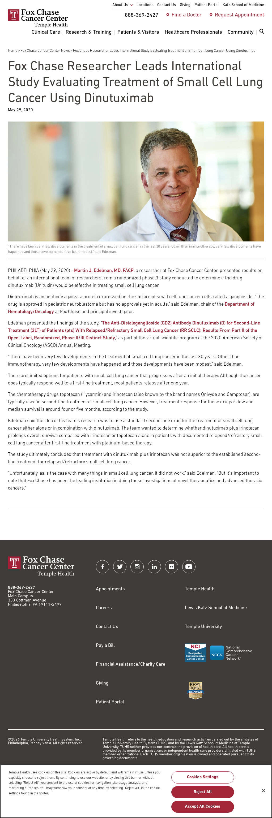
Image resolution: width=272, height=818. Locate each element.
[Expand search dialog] (261, 32)
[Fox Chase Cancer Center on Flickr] (171, 566)
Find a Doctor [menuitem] (187, 15)
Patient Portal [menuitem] (206, 5)
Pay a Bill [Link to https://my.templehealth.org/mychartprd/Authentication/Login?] (105, 645)
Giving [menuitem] (185, 5)
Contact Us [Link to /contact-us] (107, 626)
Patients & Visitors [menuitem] (138, 32)
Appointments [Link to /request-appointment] (110, 589)
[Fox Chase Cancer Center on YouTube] (189, 566)
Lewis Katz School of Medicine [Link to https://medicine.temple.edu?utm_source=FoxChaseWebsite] (216, 608)
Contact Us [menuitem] (166, 5)
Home (12, 51)
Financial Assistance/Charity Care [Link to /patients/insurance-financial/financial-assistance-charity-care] (130, 664)
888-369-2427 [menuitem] (141, 15)
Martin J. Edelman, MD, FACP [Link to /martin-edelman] (104, 270)
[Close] (263, 793)
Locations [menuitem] (145, 5)
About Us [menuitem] (120, 5)
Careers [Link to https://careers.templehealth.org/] (104, 608)
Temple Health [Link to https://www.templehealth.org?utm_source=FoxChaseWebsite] (200, 589)
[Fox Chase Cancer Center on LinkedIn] (154, 566)
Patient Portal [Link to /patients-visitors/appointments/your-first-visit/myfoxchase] (110, 702)
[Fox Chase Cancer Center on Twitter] (119, 566)
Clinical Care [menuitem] (46, 32)
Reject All (203, 795)
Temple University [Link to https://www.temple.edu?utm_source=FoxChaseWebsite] (203, 626)
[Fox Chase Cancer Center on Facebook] (102, 566)
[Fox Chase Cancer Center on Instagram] (137, 566)
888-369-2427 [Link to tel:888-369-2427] (21, 588)
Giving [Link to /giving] (102, 683)
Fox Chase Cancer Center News (45, 51)
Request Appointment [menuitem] (239, 15)
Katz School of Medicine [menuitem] (243, 5)
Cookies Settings (203, 780)
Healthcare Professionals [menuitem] (193, 32)
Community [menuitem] (241, 32)
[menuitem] (261, 34)
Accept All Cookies (202, 809)
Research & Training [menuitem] (89, 32)
